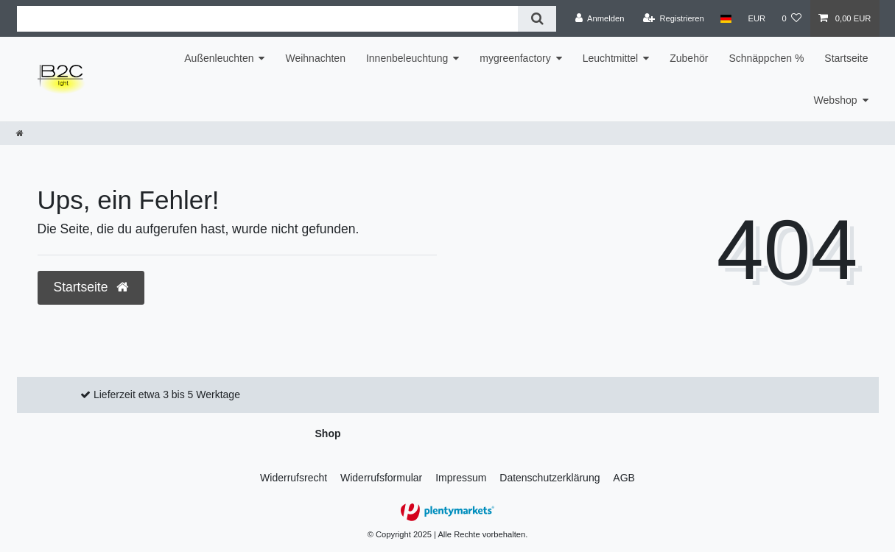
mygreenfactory (515, 58)
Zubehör (689, 58)
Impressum (460, 478)
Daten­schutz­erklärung (549, 478)
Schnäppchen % (766, 58)
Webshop (835, 100)
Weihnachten (315, 58)
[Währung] (756, 18)
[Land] (726, 18)
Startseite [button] (91, 287)
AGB (624, 478)
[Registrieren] (673, 18)
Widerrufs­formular (381, 478)
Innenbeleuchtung (407, 58)
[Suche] (536, 19)
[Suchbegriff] (268, 19)
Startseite (846, 58)
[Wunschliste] (791, 18)
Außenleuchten (218, 58)
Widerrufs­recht (293, 478)
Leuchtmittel (610, 58)
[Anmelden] (600, 18)
